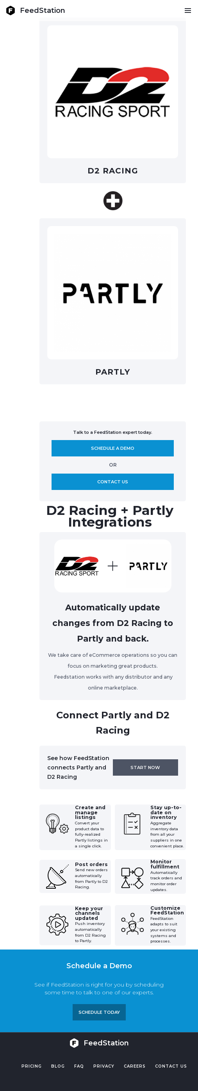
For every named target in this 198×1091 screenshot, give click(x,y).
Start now (145, 767)
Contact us (112, 481)
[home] (35, 10)
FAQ (79, 1066)
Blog (58, 1066)
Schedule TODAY (99, 1012)
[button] (187, 10)
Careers (135, 1066)
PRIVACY (103, 1066)
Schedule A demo (112, 448)
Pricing (31, 1066)
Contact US (171, 1066)
